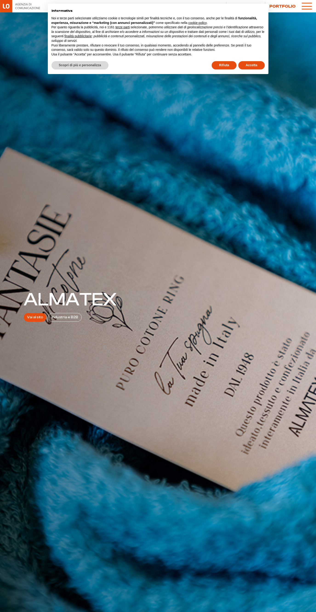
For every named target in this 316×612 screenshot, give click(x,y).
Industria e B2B (64, 317)
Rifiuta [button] (224, 65)
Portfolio (282, 6)
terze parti (122, 27)
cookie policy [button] (197, 23)
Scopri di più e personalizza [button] (80, 65)
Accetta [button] (251, 65)
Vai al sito (35, 317)
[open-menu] (306, 6)
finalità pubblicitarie (78, 36)
